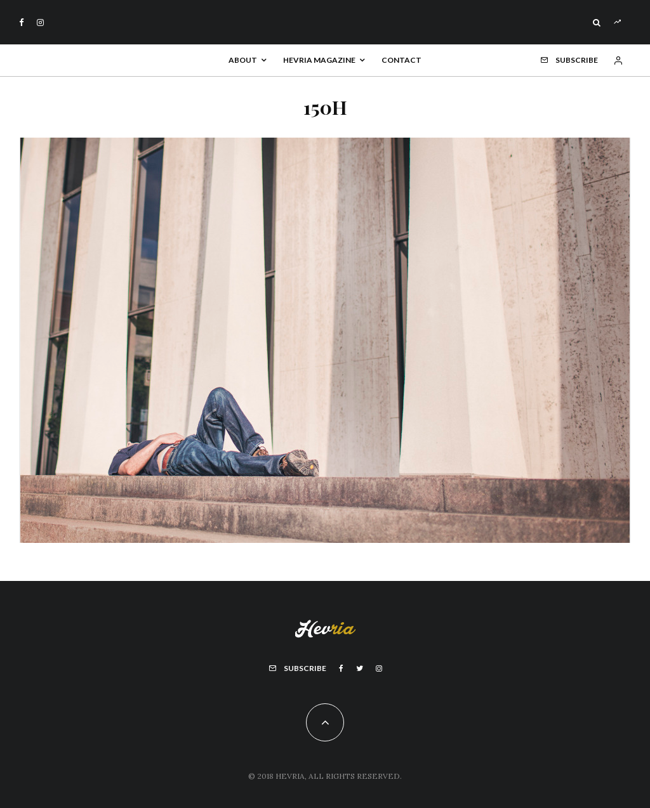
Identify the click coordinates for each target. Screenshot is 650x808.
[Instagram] (40, 22)
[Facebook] (21, 22)
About (243, 60)
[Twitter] (359, 668)
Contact (401, 60)
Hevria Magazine (319, 60)
